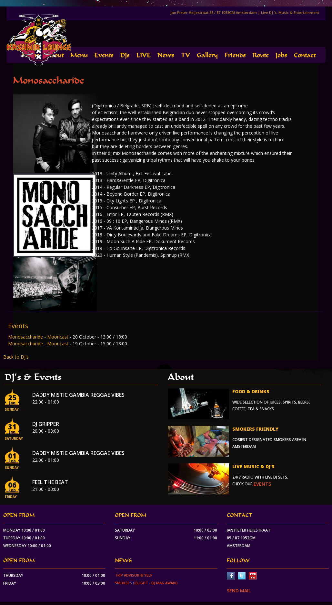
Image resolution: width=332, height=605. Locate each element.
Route (261, 55)
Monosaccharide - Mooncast (39, 337)
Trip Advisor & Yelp (134, 575)
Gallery (207, 55)
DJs (125, 55)
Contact (305, 55)
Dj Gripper (45, 423)
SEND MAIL (239, 591)
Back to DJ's (16, 357)
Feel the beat (50, 482)
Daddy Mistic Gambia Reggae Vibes (78, 394)
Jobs (281, 55)
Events (104, 55)
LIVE (143, 55)
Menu (79, 55)
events (262, 484)
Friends (235, 55)
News (165, 55)
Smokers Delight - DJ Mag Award (146, 582)
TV (185, 55)
